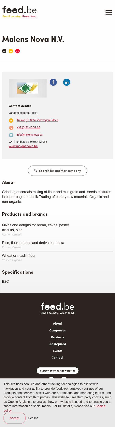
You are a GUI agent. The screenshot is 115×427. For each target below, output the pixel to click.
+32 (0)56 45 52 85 (28, 127)
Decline (33, 418)
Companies (57, 330)
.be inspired (57, 343)
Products (57, 337)
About (57, 323)
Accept (14, 418)
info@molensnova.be (30, 134)
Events (57, 350)
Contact (57, 357)
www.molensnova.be (23, 146)
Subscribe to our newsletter (57, 370)
